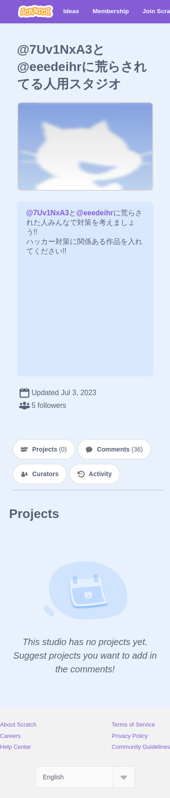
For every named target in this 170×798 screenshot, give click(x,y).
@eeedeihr (94, 213)
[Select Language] (85, 777)
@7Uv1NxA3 (47, 213)
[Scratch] (35, 11)
